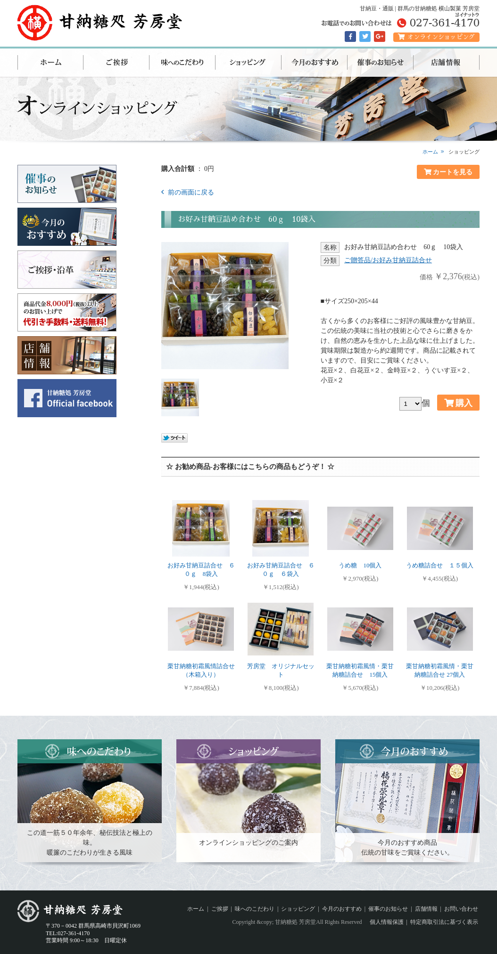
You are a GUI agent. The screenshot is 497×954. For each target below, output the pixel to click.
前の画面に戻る (190, 192)
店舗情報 (447, 63)
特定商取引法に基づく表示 (444, 922)
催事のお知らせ (381, 63)
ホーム (50, 63)
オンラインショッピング (436, 37)
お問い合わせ (461, 908)
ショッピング (248, 63)
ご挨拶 (116, 63)
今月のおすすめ (315, 63)
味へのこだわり (182, 63)
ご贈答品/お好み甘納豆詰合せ (388, 260)
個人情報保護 (387, 922)
